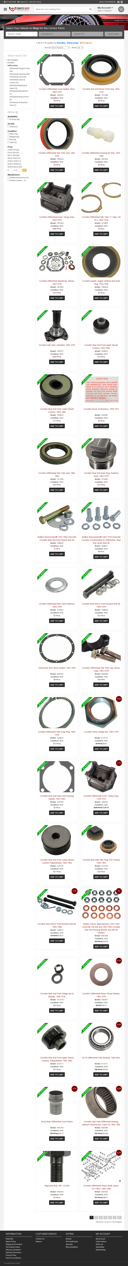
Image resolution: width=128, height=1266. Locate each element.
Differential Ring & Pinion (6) (19, 98)
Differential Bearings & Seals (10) (18, 86)
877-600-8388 (10, 2)
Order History (101, 1242)
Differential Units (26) (18, 77)
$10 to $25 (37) (13, 153)
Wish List (99, 1244)
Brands (68, 1239)
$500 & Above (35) (15, 167)
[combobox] (22, 34)
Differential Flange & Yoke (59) (20, 69)
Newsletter (100, 1247)
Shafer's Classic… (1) (17, 180)
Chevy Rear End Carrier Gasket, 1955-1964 (56, 668)
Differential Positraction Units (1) (19, 103)
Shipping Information (14, 1244)
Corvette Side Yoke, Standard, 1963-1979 (57, 345)
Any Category (13, 60)
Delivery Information (13, 1252)
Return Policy (11, 1242)
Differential (72, 43)
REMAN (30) (13, 137)
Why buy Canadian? (13, 1250)
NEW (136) (13, 134)
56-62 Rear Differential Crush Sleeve (57, 1121)
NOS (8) (12, 139)
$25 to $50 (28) (13, 155)
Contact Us (23, 2)
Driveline (61, 43)
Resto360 (9, 1239)
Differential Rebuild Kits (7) (19, 92)
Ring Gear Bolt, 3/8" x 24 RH (57, 1185)
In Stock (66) (14, 119)
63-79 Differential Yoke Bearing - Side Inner (101, 1057)
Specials (69, 1244)
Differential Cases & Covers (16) (17, 81)
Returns (39, 1242)
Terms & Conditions (13, 1258)
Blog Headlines (72, 1247)
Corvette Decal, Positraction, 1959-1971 (101, 409)
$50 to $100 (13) (14, 158)
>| (119, 1217)
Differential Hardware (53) (20, 74)
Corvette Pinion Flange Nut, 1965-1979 (101, 731)
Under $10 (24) (13, 150)
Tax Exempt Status (13, 1247)
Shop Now (113, 34)
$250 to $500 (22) (14, 164)
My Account (100, 1239)
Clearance (13, 126)
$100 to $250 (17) (14, 161)
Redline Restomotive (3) (18, 177)
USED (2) (12, 142)
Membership (101, 1250)
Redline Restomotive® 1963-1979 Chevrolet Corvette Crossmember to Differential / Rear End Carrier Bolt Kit (101, 540)
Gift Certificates (72, 1242)
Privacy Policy (11, 1255)
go (24, 170)
